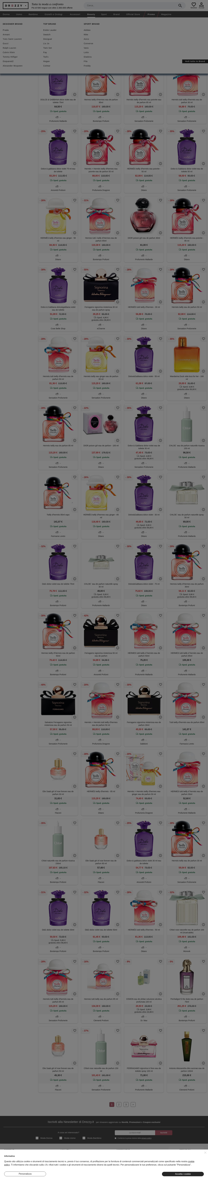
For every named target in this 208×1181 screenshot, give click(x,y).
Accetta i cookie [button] (183, 1174)
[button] (205, 1153)
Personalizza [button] (25, 1174)
